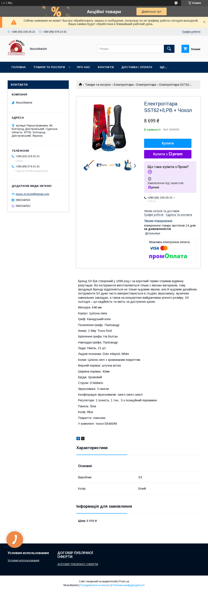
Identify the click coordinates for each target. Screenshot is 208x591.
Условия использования (23, 560)
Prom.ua (124, 581)
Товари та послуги (49, 67)
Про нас (83, 67)
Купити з (167, 154)
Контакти (106, 67)
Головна (18, 67)
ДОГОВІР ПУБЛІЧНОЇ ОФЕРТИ (77, 564)
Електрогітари (124, 84)
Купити (168, 143)
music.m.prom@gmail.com (32, 194)
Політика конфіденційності (128, 585)
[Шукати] (169, 49)
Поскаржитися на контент (95, 585)
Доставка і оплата (136, 67)
